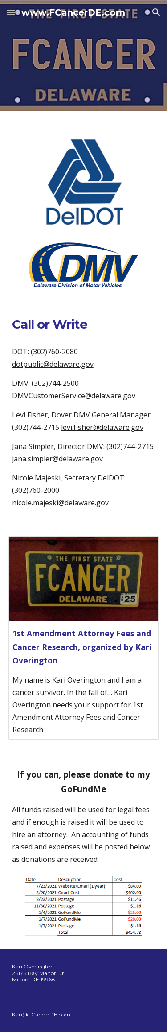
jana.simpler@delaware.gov (57, 459)
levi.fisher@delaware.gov (102, 427)
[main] (83, 324)
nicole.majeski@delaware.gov (60, 503)
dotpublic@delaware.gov (53, 364)
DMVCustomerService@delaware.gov (73, 396)
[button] (10, 12)
